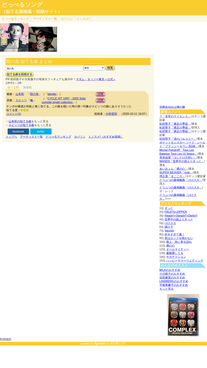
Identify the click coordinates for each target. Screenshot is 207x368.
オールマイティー (177, 249)
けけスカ (170, 223)
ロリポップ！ (118, 343)
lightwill (99, 343)
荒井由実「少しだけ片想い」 (177, 157)
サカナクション (176, 256)
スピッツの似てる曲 (21, 125)
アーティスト (45, 19)
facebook (18, 131)
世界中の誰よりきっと (179, 219)
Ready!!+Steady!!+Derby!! (181, 215)
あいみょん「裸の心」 (173, 168)
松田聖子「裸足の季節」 (175, 123)
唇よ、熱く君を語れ (179, 241)
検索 (110, 67)
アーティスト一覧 (31, 136)
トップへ (11, 136)
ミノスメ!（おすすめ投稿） (105, 136)
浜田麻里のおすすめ (172, 277)
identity (52, 94)
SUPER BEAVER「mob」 (176, 172)
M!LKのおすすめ (169, 270)
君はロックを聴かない (179, 238)
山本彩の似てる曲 (20, 121)
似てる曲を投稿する (19, 74)
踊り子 (169, 226)
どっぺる (15, 19)
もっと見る (166, 288)
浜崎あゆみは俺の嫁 (172, 106)
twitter (41, 131)
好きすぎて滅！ (175, 234)
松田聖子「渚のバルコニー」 (177, 138)
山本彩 (19, 94)
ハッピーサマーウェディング (184, 260)
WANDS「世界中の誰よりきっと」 (181, 161)
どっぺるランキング (58, 136)
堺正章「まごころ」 (172, 176)
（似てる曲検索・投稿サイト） (31, 11)
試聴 (100, 94)
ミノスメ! (83, 19)
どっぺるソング (22, 4)
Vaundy (169, 230)
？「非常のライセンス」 (175, 116)
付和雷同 (111, 113)
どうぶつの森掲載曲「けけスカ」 (180, 180)
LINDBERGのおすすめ (173, 281)
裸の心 (170, 245)
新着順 (27, 87)
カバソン (67, 19)
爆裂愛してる (174, 253)
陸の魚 (34, 94)
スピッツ (21, 100)
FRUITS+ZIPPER (176, 211)
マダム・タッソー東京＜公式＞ (96, 79)
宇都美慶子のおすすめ (173, 285)
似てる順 (13, 87)
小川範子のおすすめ (172, 273)
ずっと (169, 208)
